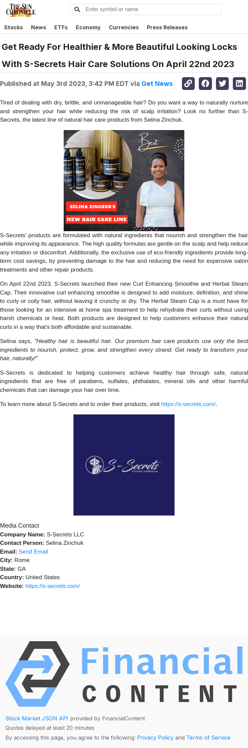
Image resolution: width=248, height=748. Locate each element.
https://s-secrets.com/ (188, 404)
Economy (88, 27)
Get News (157, 84)
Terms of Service (208, 737)
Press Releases (167, 27)
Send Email (33, 552)
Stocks (13, 27)
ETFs (61, 27)
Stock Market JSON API (36, 718)
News (38, 27)
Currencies (124, 27)
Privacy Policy (155, 737)
